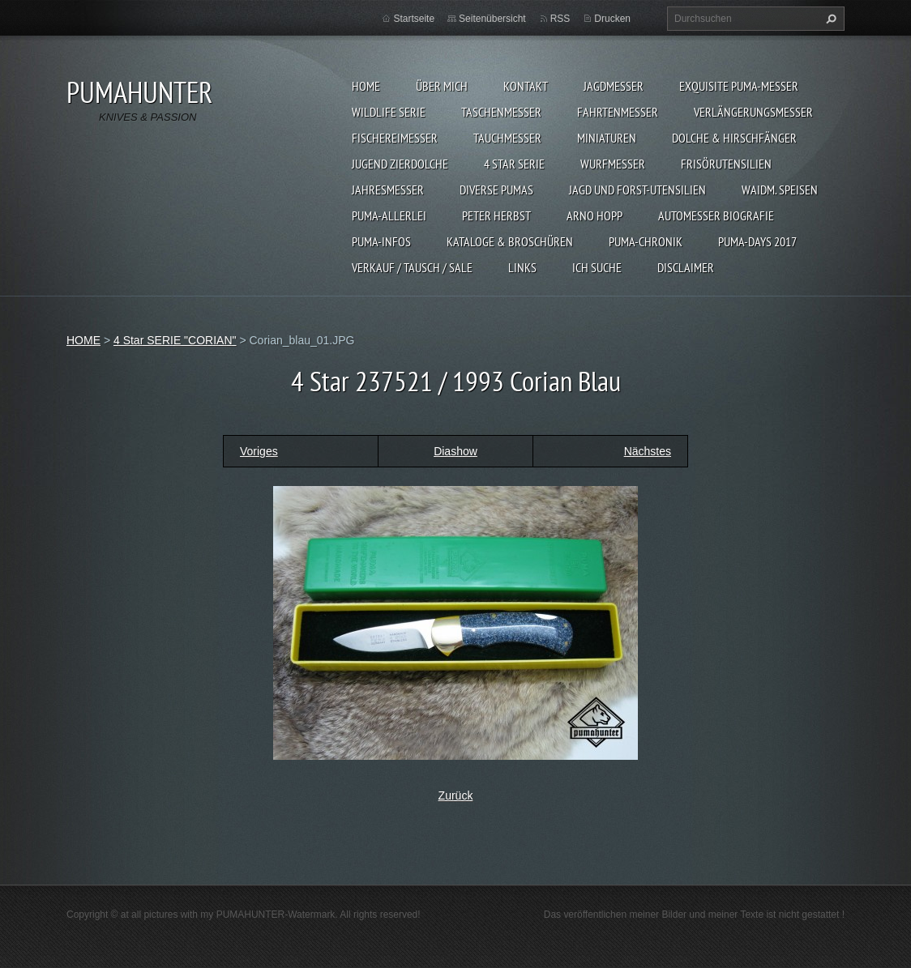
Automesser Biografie (716, 215)
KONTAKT (525, 86)
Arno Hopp (594, 215)
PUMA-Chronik (645, 241)
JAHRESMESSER (388, 189)
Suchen (829, 18)
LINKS (522, 267)
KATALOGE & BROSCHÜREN (510, 241)
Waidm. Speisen (780, 189)
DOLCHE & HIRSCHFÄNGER (734, 138)
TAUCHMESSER (507, 138)
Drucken (612, 18)
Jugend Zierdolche (400, 164)
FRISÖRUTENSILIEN (726, 164)
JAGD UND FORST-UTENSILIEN (637, 189)
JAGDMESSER (614, 86)
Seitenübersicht (492, 18)
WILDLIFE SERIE (389, 112)
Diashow (455, 451)
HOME (366, 86)
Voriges (259, 451)
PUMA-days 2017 (757, 241)
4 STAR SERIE (514, 164)
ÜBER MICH (442, 86)
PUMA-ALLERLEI (389, 215)
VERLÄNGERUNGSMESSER (753, 112)
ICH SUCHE (597, 267)
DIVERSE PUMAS (496, 189)
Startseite (413, 18)
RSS (560, 18)
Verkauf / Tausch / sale (412, 267)
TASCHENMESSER (501, 112)
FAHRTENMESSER (617, 112)
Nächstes (647, 451)
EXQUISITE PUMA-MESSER (738, 86)
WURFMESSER (612, 164)
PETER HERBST (496, 215)
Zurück (455, 795)
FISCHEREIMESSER (395, 138)
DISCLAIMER (685, 267)
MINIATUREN (606, 138)
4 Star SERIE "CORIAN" (175, 340)
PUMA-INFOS (381, 241)
